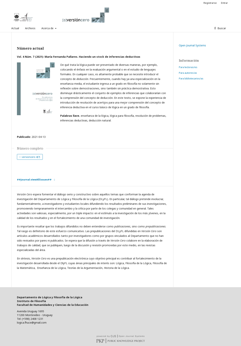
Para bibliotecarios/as (191, 78)
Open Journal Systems (192, 45)
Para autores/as (188, 72)
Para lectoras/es (188, 67)
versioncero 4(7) (30, 157)
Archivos (30, 28)
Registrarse (210, 3)
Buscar (221, 28)
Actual (15, 28)
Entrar (224, 3)
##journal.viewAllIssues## (34, 179)
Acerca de (47, 28)
